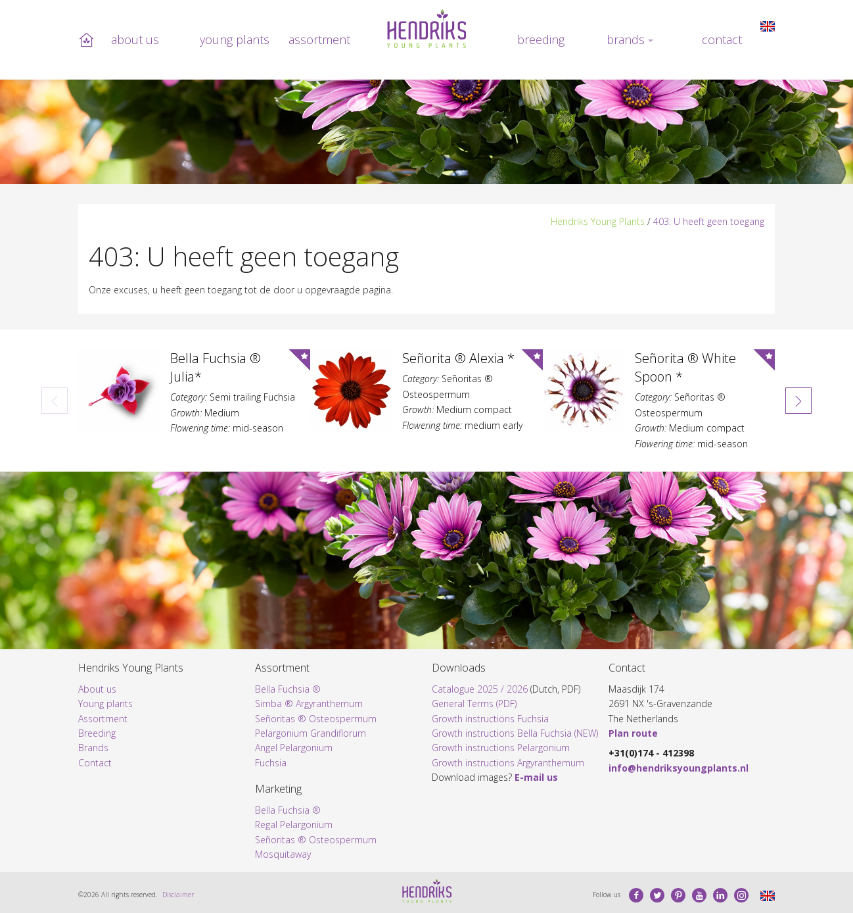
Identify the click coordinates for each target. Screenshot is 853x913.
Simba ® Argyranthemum (309, 703)
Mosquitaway (283, 854)
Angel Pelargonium (294, 747)
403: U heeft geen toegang (708, 221)
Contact (722, 39)
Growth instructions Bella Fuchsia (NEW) (515, 733)
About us (135, 39)
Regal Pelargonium (294, 824)
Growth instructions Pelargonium (501, 747)
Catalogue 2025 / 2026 (480, 689)
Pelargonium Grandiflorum (310, 733)
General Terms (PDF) (474, 703)
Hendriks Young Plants (598, 221)
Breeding (541, 39)
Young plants (234, 39)
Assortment (319, 39)
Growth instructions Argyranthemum (508, 762)
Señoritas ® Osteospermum (316, 718)
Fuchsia (271, 762)
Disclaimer (178, 894)
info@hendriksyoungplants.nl (679, 768)
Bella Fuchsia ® (288, 689)
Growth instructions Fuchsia (490, 718)
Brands (626, 39)
